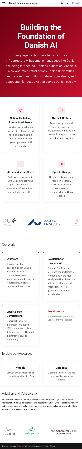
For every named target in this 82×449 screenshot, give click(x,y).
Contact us (76, 3)
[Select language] (61, 3)
